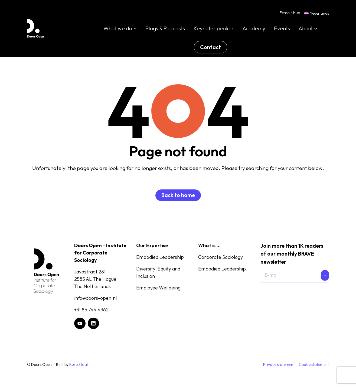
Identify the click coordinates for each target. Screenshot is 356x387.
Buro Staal (78, 365)
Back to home (178, 195)
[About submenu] (315, 28)
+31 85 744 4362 (91, 310)
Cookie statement (314, 365)
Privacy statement (279, 365)
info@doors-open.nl (95, 298)
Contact (210, 47)
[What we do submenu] (135, 28)
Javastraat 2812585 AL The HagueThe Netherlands (95, 279)
